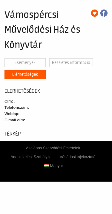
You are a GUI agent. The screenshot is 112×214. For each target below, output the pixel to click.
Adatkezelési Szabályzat (31, 157)
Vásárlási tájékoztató (78, 157)
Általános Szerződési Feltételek (53, 148)
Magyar (53, 165)
